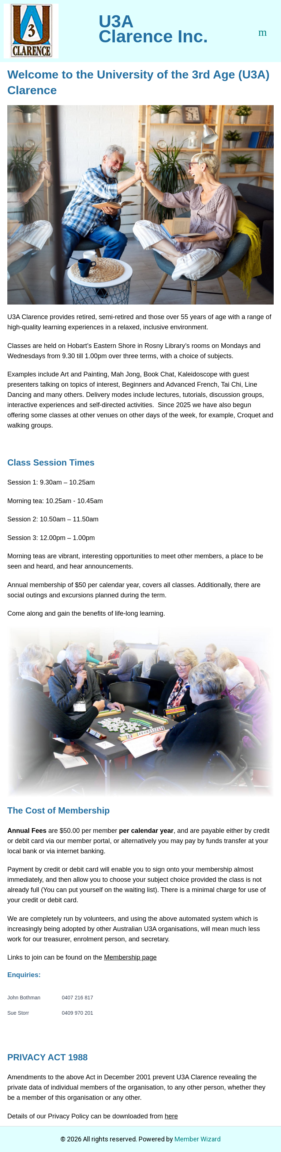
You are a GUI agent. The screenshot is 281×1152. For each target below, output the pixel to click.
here (171, 1116)
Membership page (130, 957)
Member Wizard (198, 1139)
